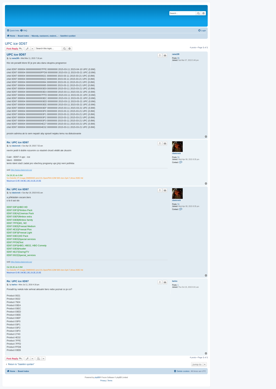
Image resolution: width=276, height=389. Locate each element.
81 (179, 58)
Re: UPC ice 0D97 (18, 142)
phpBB (97, 377)
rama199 (175, 54)
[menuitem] (23, 30)
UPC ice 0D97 (16, 44)
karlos (174, 281)
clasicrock (176, 153)
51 (179, 157)
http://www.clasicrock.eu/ (21, 170)
